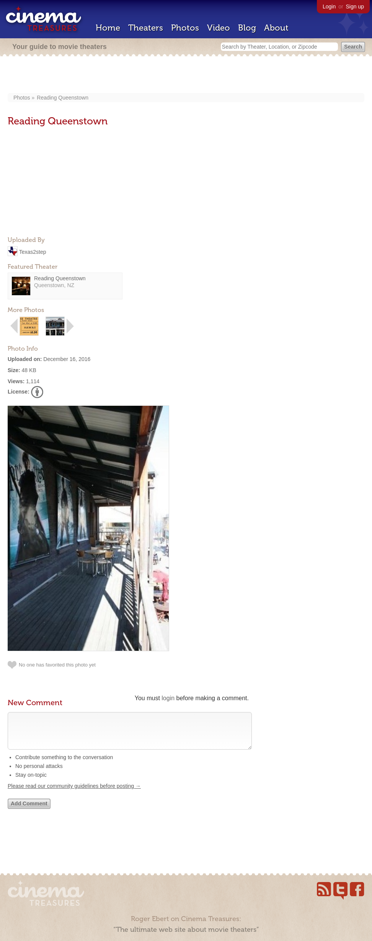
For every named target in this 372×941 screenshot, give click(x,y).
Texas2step (32, 251)
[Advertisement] (186, 75)
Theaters (145, 28)
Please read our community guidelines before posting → (74, 794)
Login (329, 6)
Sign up (355, 6)
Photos (185, 28)
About (276, 28)
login (168, 698)
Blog (247, 28)
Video (218, 28)
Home (108, 28)
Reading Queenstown (62, 98)
